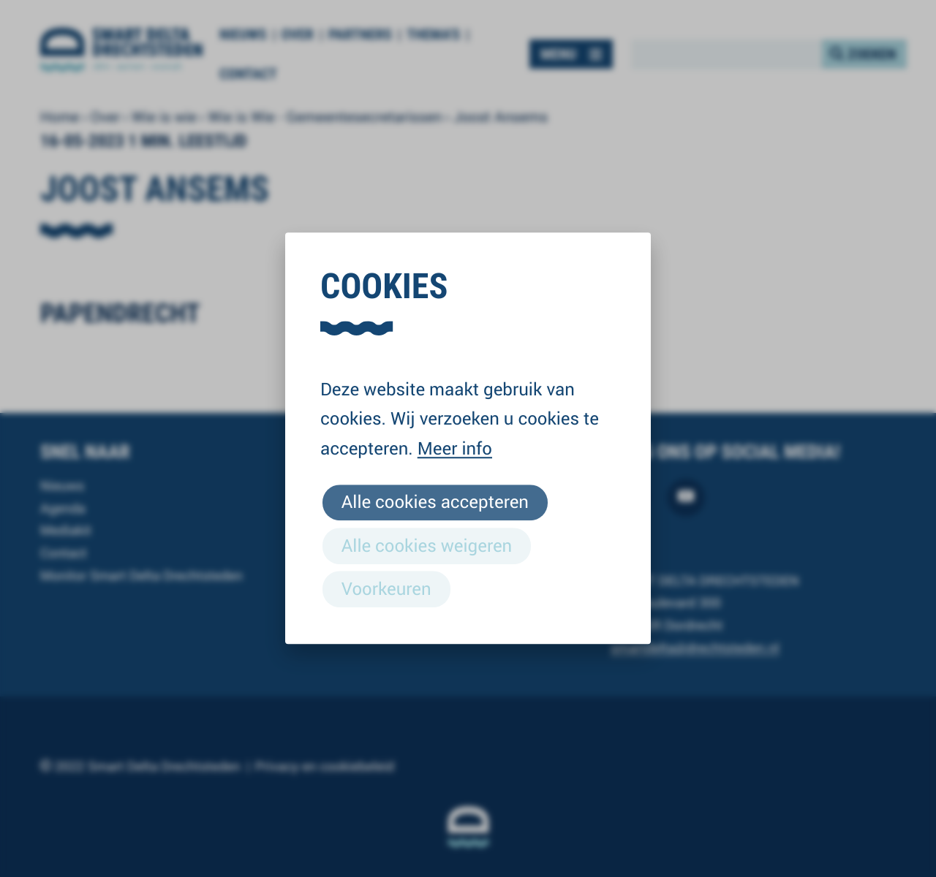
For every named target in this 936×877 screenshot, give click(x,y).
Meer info (455, 448)
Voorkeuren (386, 588)
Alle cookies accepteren (435, 502)
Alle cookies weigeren (426, 545)
